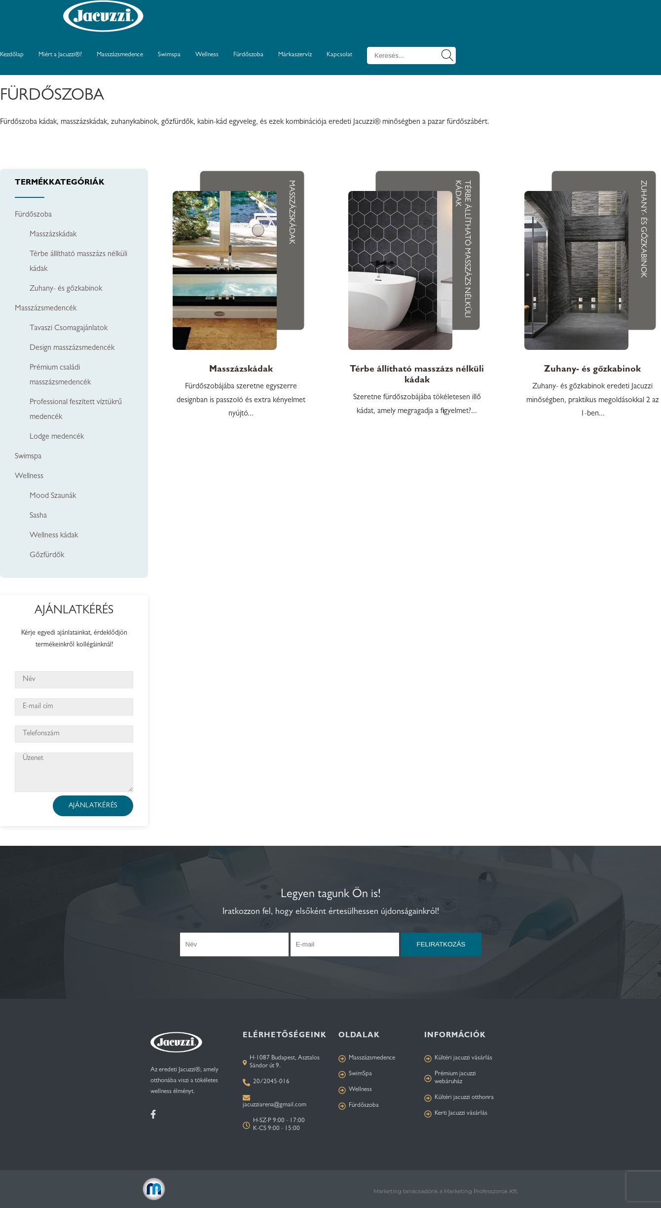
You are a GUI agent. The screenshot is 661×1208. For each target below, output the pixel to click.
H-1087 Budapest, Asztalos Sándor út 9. (281, 1062)
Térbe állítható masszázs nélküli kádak (78, 262)
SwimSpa (355, 1074)
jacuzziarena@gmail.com (274, 1105)
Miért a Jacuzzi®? (60, 55)
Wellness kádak (54, 536)
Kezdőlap (12, 55)
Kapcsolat (339, 55)
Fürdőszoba (248, 55)
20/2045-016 (266, 1082)
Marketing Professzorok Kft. (481, 1191)
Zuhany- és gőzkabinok (66, 289)
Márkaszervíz (295, 55)
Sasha (38, 516)
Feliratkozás (441, 944)
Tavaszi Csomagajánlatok (69, 329)
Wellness (207, 55)
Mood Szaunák (53, 496)
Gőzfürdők (47, 556)
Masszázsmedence (120, 55)
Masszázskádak (53, 235)
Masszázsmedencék (45, 309)
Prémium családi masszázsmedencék (60, 375)
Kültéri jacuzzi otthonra (459, 1098)
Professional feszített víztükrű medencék (76, 410)
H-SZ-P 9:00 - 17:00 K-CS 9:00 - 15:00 (274, 1125)
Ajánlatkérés (93, 805)
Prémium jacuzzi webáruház (450, 1078)
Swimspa (169, 55)
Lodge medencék (57, 437)
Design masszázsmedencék (72, 348)
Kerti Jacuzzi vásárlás (455, 1114)
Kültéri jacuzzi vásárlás (458, 1058)
